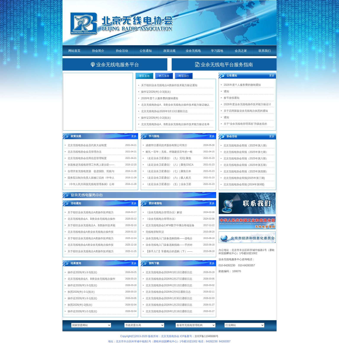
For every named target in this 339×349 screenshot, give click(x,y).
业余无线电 (193, 50)
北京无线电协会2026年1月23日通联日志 (169, 304)
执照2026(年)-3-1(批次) (81, 291)
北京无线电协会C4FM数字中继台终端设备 (170, 225)
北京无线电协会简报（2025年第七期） (246, 151)
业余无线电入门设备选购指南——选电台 (169, 238)
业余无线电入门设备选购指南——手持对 (169, 244)
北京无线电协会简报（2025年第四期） (246, 171)
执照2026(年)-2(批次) (80, 304)
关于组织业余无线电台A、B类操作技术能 (91, 225)
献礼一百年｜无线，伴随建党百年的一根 (169, 151)
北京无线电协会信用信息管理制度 (87, 158)
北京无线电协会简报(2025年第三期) (244, 177)
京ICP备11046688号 (206, 336)
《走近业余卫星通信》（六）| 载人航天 (168, 177)
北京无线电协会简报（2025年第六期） (246, 158)
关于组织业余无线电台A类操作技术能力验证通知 (169, 85)
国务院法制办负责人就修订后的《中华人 (91, 177)
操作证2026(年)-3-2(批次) (156, 117)
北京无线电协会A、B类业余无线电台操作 (91, 218)
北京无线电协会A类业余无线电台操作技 (91, 231)
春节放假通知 (231, 97)
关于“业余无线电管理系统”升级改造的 (245, 123)
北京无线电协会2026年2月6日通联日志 (168, 291)
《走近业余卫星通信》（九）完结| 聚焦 (168, 158)
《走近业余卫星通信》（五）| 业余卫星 (168, 184)
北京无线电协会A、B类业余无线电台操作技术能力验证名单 (175, 124)
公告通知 (146, 50)
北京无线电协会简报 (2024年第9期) (244, 184)
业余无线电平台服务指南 (224, 64)
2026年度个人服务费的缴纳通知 (159, 98)
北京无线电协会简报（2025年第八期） (246, 145)
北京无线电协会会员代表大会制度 (87, 145)
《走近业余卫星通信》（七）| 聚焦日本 (168, 171)
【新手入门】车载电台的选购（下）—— (169, 251)
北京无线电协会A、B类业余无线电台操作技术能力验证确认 (175, 104)
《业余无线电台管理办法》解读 (164, 212)
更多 (133, 136)
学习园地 (217, 50)
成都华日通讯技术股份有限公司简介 (166, 145)
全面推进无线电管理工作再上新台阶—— (91, 164)
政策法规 (169, 50)
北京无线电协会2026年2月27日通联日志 (169, 278)
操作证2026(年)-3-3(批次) (156, 91)
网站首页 (74, 50)
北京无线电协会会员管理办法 (84, 151)
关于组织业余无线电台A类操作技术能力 (91, 212)
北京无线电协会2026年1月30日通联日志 (169, 298)
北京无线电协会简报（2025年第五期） (246, 164)
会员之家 (241, 50)
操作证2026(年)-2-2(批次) (82, 311)
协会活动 (122, 50)
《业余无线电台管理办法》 (161, 218)
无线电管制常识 (155, 231)
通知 (226, 91)
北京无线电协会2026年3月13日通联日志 (164, 111)
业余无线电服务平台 (115, 64)
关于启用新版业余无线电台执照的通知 (246, 110)
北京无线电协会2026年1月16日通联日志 (169, 311)
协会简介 (98, 50)
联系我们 (265, 50)
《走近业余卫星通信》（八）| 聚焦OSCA (169, 164)
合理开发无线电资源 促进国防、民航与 (91, 171)
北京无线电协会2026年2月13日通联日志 (169, 285)
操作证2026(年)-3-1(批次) (82, 298)
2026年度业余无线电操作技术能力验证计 (247, 104)
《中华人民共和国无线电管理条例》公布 (91, 184)
